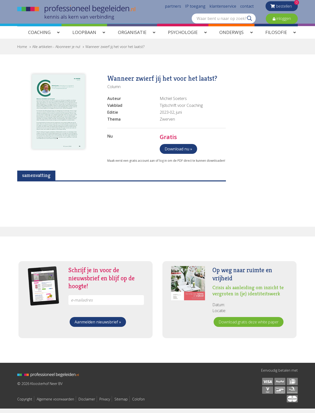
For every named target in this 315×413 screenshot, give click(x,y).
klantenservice (222, 7)
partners (173, 7)
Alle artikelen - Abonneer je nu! (56, 51)
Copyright (24, 403)
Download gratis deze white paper (249, 326)
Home (22, 51)
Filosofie (276, 37)
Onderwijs (231, 37)
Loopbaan (84, 37)
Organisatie (132, 37)
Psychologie (183, 37)
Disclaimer (87, 403)
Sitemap (121, 403)
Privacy (104, 403)
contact (247, 7)
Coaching (39, 37)
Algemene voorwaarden (55, 403)
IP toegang (195, 7)
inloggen (283, 19)
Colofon (138, 403)
